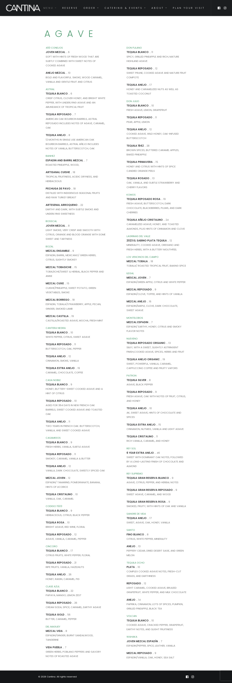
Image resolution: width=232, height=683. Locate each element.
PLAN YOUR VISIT (189, 8)
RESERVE (70, 8)
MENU (50, 8)
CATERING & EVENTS (125, 8)
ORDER (91, 8)
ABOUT (159, 8)
